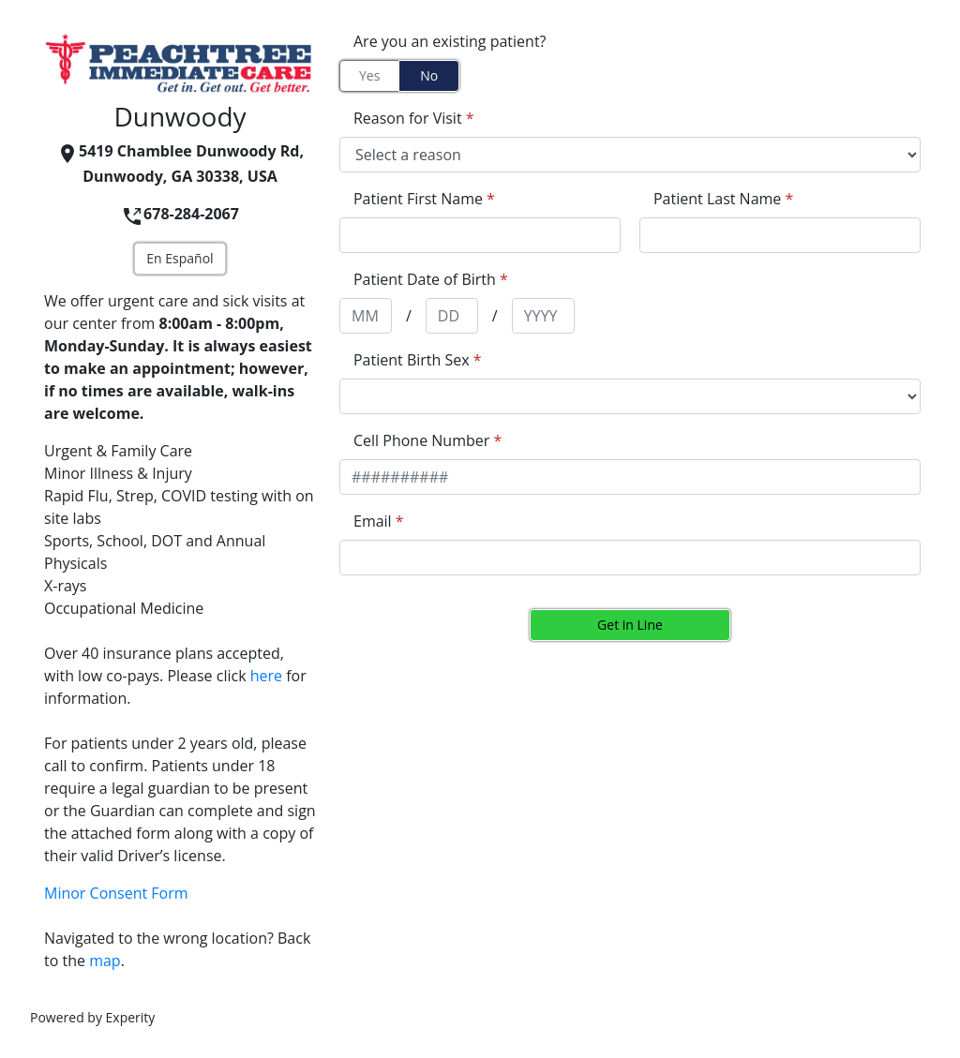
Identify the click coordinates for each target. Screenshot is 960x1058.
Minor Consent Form (116, 893)
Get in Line (630, 624)
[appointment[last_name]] (780, 235)
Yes (369, 75)
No (429, 75)
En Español (179, 258)
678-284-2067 (180, 213)
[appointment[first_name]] (480, 235)
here (266, 675)
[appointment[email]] (630, 557)
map (105, 960)
